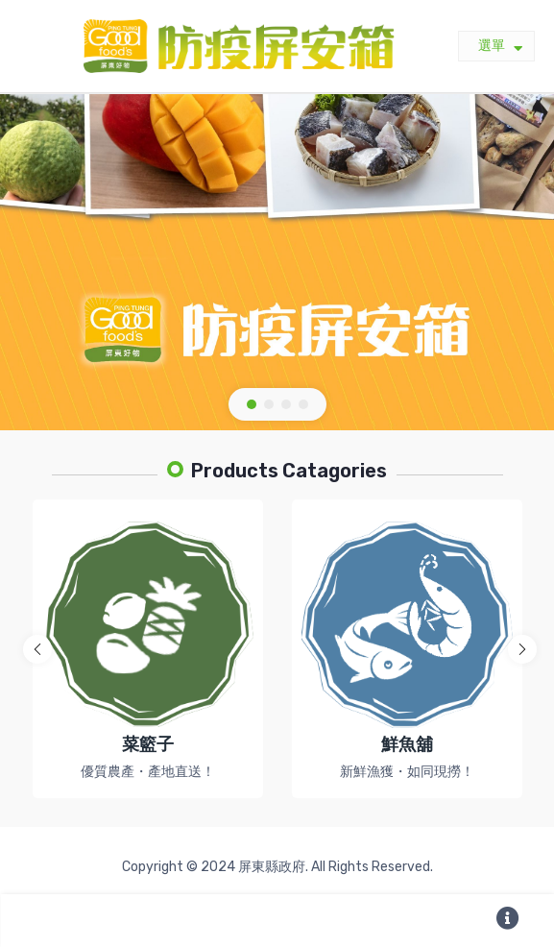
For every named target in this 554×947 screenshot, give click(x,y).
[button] (251, 404)
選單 (500, 46)
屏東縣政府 (271, 867)
